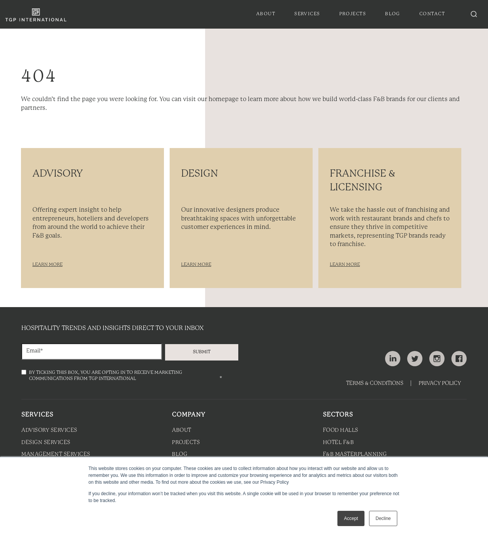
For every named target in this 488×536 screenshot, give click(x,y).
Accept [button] (351, 518)
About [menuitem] (265, 14)
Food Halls (340, 430)
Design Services (46, 442)
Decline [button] (383, 518)
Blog (179, 454)
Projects (186, 442)
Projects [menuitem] (352, 14)
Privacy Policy (440, 383)
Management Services (55, 454)
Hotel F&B (338, 442)
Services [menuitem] (307, 14)
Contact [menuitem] (432, 14)
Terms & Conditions (374, 383)
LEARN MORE (47, 264)
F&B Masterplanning (355, 454)
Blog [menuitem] (392, 14)
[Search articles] (474, 14)
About (181, 430)
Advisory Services (49, 430)
